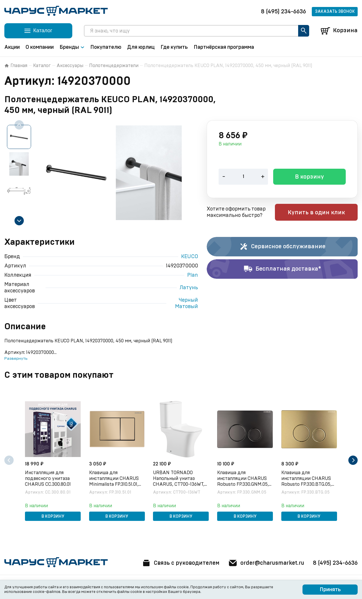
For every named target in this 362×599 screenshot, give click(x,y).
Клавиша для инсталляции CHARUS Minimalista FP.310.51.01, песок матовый (114, 478)
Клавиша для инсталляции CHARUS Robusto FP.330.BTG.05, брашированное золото (307, 478)
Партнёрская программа (224, 47)
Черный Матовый (186, 303)
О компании (40, 47)
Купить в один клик (320, 213)
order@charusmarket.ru (264, 563)
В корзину (309, 177)
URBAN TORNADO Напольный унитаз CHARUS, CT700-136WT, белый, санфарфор (179, 478)
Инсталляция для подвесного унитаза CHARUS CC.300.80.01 (48, 478)
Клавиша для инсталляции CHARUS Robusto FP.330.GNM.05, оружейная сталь (243, 478)
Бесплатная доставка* (282, 269)
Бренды (72, 47)
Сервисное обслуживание (282, 246)
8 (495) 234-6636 (283, 12)
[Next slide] (19, 220)
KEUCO (189, 256)
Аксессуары (70, 65)
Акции (12, 47)
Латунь (189, 287)
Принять (330, 589)
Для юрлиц (141, 47)
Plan (192, 275)
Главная (15, 65)
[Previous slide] (19, 124)
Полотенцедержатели (113, 65)
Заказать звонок (335, 12)
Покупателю (105, 47)
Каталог (42, 65)
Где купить (174, 47)
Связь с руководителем (177, 563)
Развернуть (15, 359)
